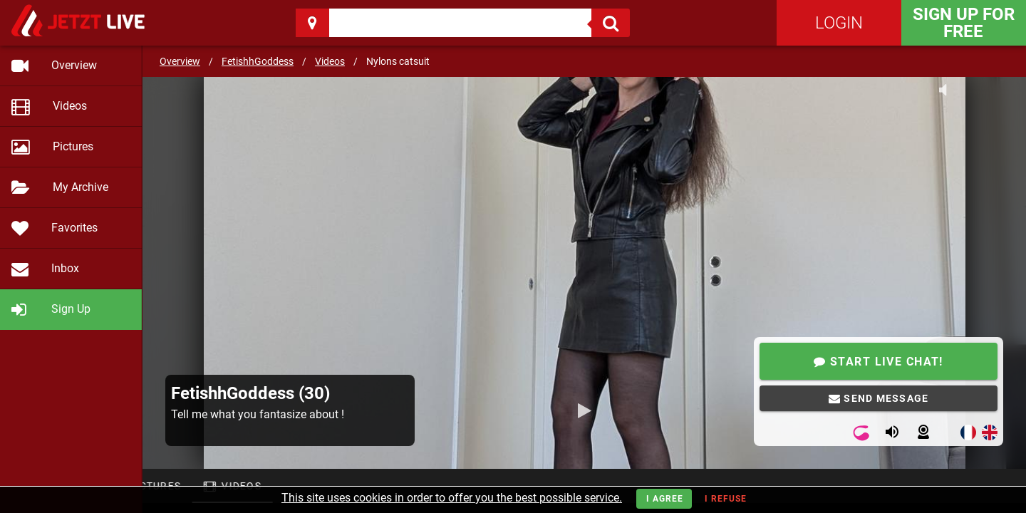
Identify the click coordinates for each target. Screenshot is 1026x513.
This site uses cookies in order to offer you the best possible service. (451, 497)
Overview (180, 61)
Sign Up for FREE (964, 22)
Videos (330, 61)
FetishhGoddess (258, 61)
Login (839, 23)
